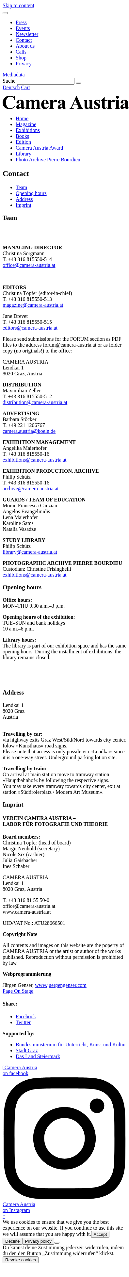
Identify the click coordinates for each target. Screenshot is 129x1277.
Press (21, 22)
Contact (24, 40)
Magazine (26, 124)
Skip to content (18, 5)
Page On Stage (18, 991)
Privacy (24, 63)
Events (23, 28)
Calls (21, 52)
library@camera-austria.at (30, 552)
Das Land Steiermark (38, 1056)
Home (22, 118)
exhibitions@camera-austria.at (35, 460)
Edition (23, 142)
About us (25, 46)
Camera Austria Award (39, 148)
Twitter (23, 1022)
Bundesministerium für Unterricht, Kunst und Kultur (71, 1044)
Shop (21, 57)
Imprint (23, 205)
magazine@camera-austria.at (33, 305)
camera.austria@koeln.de (29, 431)
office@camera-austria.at (29, 265)
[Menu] (5, 13)
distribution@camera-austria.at (35, 402)
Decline (12, 1241)
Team (21, 187)
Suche (9, 81)
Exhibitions (28, 130)
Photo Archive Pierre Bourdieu (48, 159)
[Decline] (56, 1243)
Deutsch (11, 87)
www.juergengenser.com (61, 985)
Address (24, 199)
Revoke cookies (20, 1259)
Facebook (26, 1016)
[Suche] (45, 81)
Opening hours (31, 193)
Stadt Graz (27, 1050)
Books (22, 136)
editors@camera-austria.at (30, 328)
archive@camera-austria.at (31, 488)
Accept (100, 1234)
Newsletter (27, 34)
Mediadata (14, 74)
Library (23, 153)
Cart (25, 87)
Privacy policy (38, 1241)
